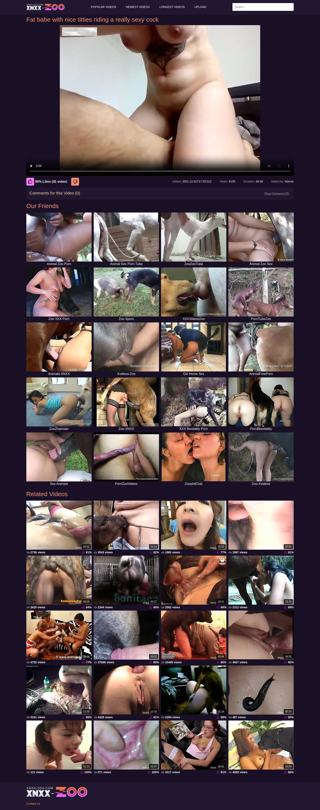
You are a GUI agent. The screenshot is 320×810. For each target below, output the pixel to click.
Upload (200, 7)
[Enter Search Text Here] (263, 7)
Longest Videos (172, 7)
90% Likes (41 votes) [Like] (46, 182)
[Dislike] (75, 182)
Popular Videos (103, 7)
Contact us (33, 803)
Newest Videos (138, 7)
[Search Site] (290, 7)
